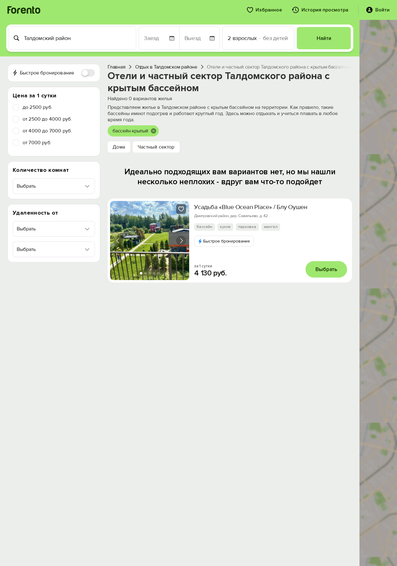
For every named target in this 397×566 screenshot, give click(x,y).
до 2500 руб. (37, 107)
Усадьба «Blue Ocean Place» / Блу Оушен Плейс (260, 207)
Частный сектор (156, 147)
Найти (324, 38)
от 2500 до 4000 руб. (47, 119)
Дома (119, 147)
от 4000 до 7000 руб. (47, 131)
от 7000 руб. (37, 143)
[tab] (141, 273)
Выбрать (326, 269)
